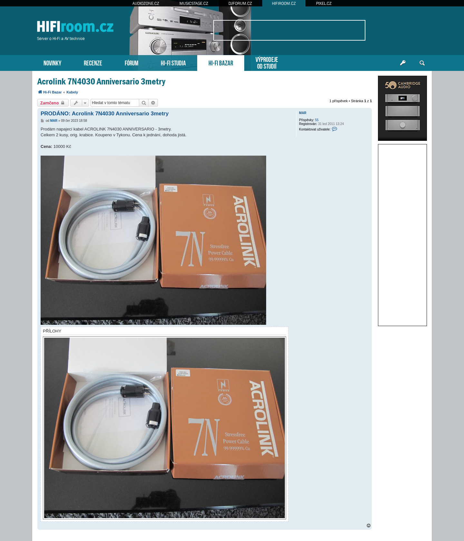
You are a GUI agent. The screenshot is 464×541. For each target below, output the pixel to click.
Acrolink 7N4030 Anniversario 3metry (101, 81)
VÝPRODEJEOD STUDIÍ (267, 62)
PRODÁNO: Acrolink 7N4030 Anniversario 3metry (105, 114)
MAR (302, 113)
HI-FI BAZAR (220, 62)
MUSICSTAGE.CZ (193, 3)
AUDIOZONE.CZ (145, 3)
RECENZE (93, 62)
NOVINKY (52, 62)
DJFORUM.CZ (240, 3)
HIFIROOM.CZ (284, 3)
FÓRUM (131, 62)
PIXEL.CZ (324, 3)
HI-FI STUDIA (173, 62)
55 (317, 120)
